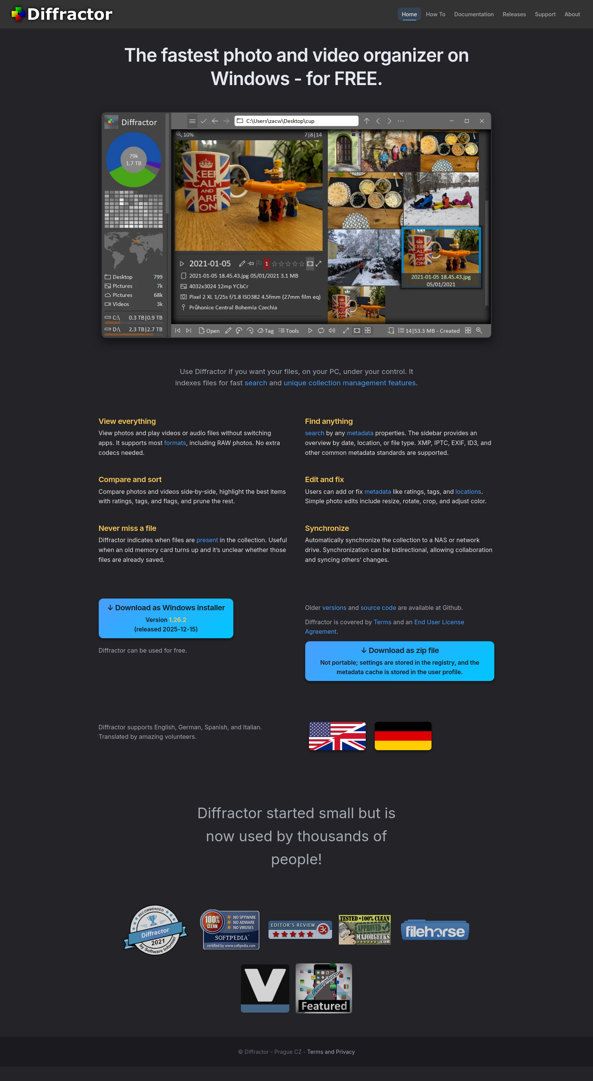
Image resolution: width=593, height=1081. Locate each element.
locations (469, 495)
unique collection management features (351, 383)
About (571, 13)
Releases (507, 13)
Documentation (464, 13)
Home (394, 13)
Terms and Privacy (331, 1066)
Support (542, 13)
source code (379, 614)
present (208, 544)
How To (423, 13)
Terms (383, 629)
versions (335, 614)
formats (176, 445)
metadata (360, 435)
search (255, 383)
